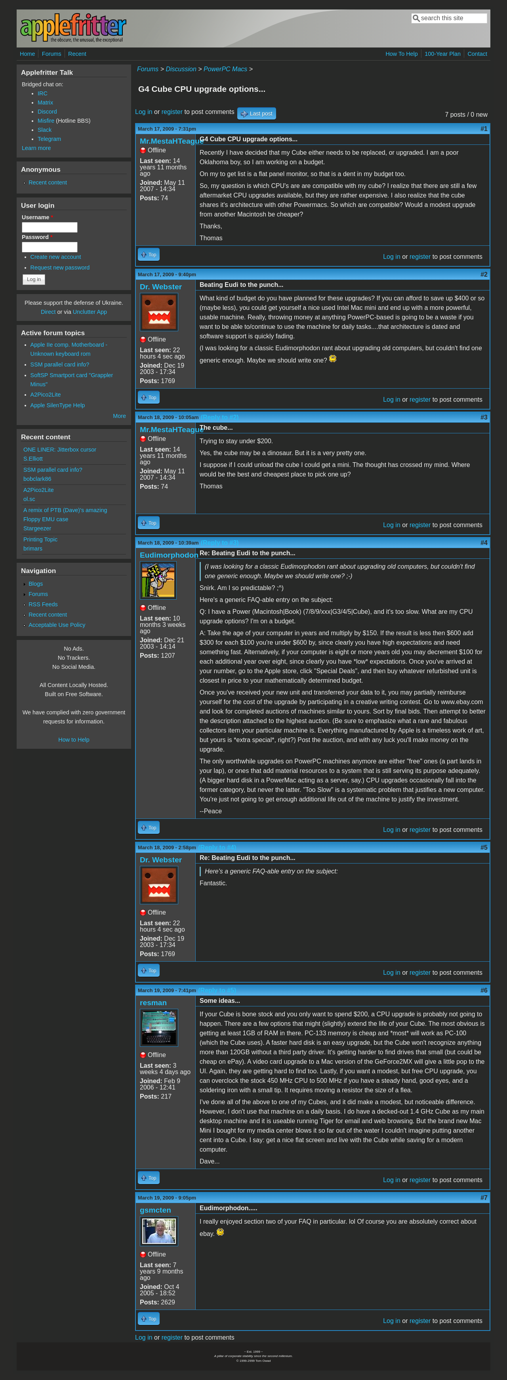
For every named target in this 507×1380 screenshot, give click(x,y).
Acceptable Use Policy (57, 625)
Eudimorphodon (169, 555)
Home (27, 54)
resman (153, 1002)
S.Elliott (33, 459)
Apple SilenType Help (57, 405)
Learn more (36, 148)
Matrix (45, 102)
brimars (32, 548)
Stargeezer (37, 528)
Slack (44, 130)
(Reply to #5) (217, 990)
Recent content (48, 182)
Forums (51, 54)
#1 (484, 128)
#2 (484, 274)
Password (37, 237)
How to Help (73, 740)
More (119, 416)
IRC (43, 93)
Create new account (55, 257)
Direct (48, 312)
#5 (484, 847)
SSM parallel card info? (60, 364)
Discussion (181, 69)
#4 (484, 542)
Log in (143, 111)
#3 (484, 417)
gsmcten (155, 1210)
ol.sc (29, 499)
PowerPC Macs (225, 69)
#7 (484, 1197)
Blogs (36, 584)
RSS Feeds (43, 604)
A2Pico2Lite (45, 394)
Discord (47, 111)
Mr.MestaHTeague (172, 141)
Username (37, 217)
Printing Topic (40, 539)
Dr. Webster (161, 287)
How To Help (401, 54)
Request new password (60, 267)
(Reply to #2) (220, 417)
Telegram (49, 139)
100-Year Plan (443, 54)
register (172, 111)
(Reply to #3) (220, 542)
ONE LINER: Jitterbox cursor (59, 449)
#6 (484, 990)
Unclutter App (90, 312)
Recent (77, 54)
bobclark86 (37, 479)
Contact (477, 54)
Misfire (46, 121)
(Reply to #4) (217, 847)
